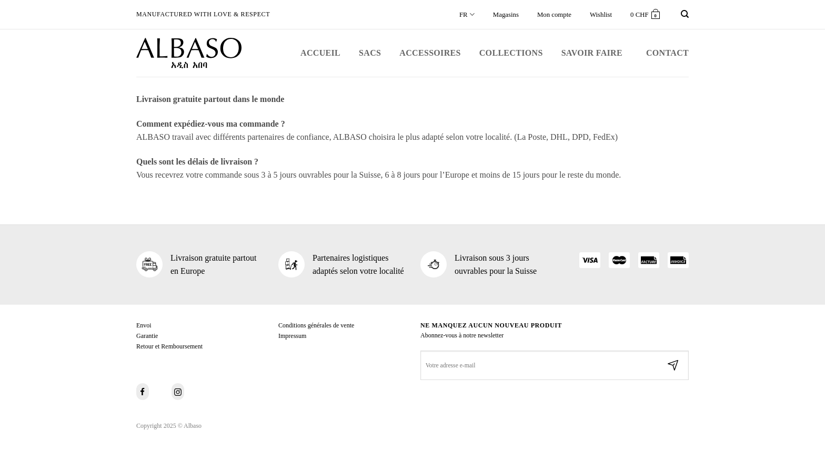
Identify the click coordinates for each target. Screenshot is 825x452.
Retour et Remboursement (169, 346)
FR (467, 14)
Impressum (292, 336)
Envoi (144, 325)
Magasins (506, 14)
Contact (667, 52)
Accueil (320, 52)
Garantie (147, 336)
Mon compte (554, 14)
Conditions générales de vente (316, 325)
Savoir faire (591, 52)
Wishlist (601, 14)
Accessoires (429, 52)
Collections (511, 52)
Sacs (370, 52)
